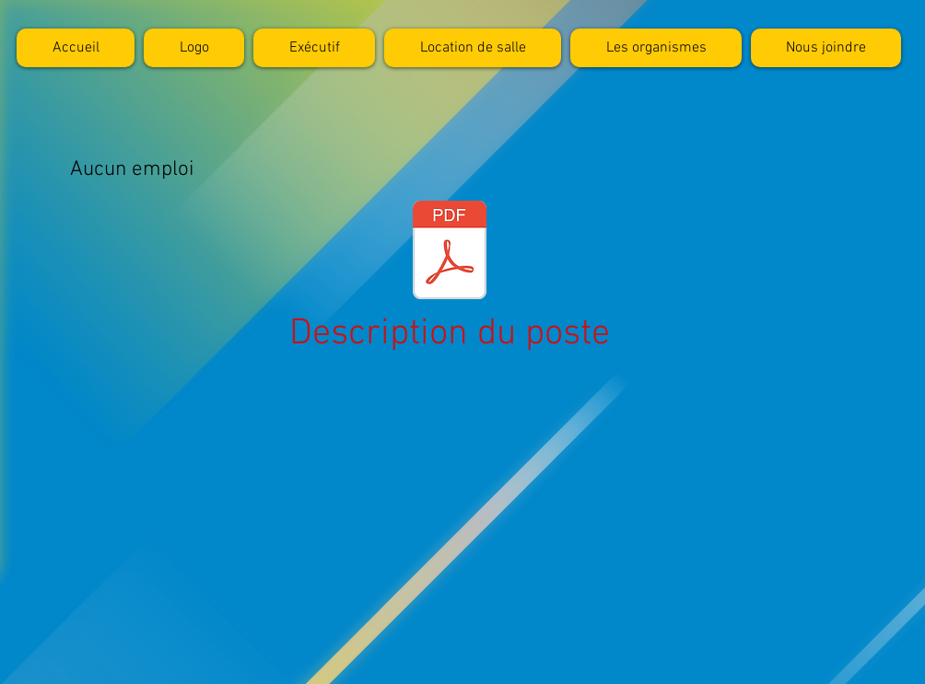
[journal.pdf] (449, 252)
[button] (656, 48)
